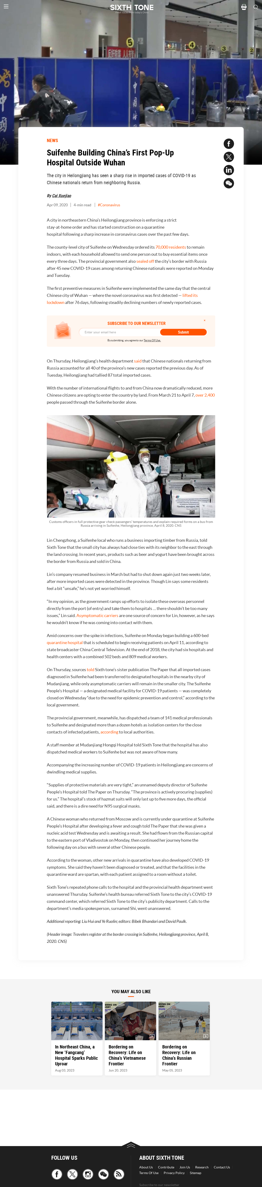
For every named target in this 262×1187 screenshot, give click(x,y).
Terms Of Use (149, 1173)
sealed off (145, 261)
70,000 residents (170, 247)
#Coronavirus (109, 205)
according (109, 731)
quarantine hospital (65, 642)
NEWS (52, 140)
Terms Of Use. (152, 340)
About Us (146, 1167)
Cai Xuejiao (61, 195)
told (90, 669)
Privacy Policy (174, 1173)
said (138, 360)
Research (202, 1167)
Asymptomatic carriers (97, 615)
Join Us (184, 1167)
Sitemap (195, 1173)
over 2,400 (205, 395)
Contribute (166, 1167)
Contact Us (222, 1167)
